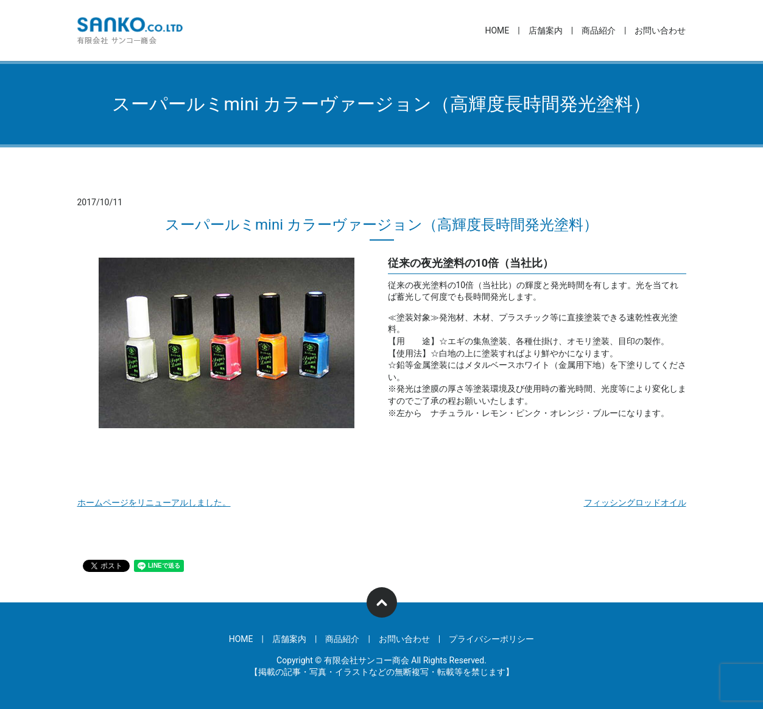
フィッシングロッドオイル (635, 502)
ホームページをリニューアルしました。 (154, 502)
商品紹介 (599, 30)
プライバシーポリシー (491, 639)
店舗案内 (546, 30)
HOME (497, 30)
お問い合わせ (660, 30)
